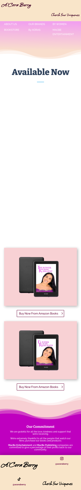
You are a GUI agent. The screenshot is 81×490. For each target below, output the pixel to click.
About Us (10, 24)
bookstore (11, 29)
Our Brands (36, 24)
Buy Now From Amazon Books (38, 313)
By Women (60, 24)
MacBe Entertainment (63, 32)
